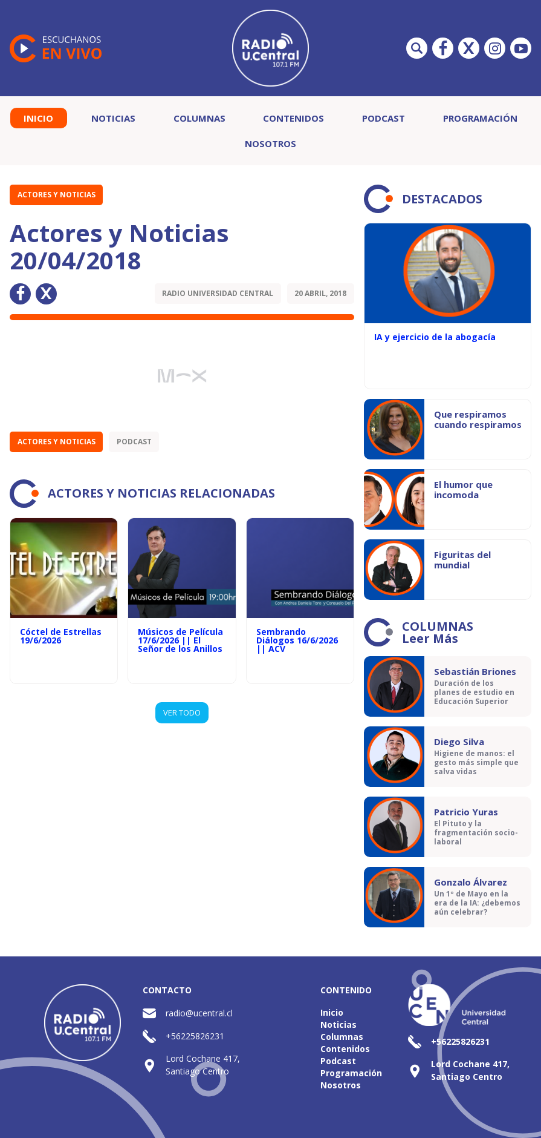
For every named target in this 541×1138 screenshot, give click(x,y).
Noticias (113, 118)
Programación (480, 118)
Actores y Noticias (57, 194)
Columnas (199, 118)
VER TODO (182, 712)
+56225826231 (195, 1036)
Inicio (38, 118)
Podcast (383, 118)
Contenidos (293, 118)
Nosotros (270, 143)
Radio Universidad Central (217, 293)
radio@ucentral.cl (199, 1013)
